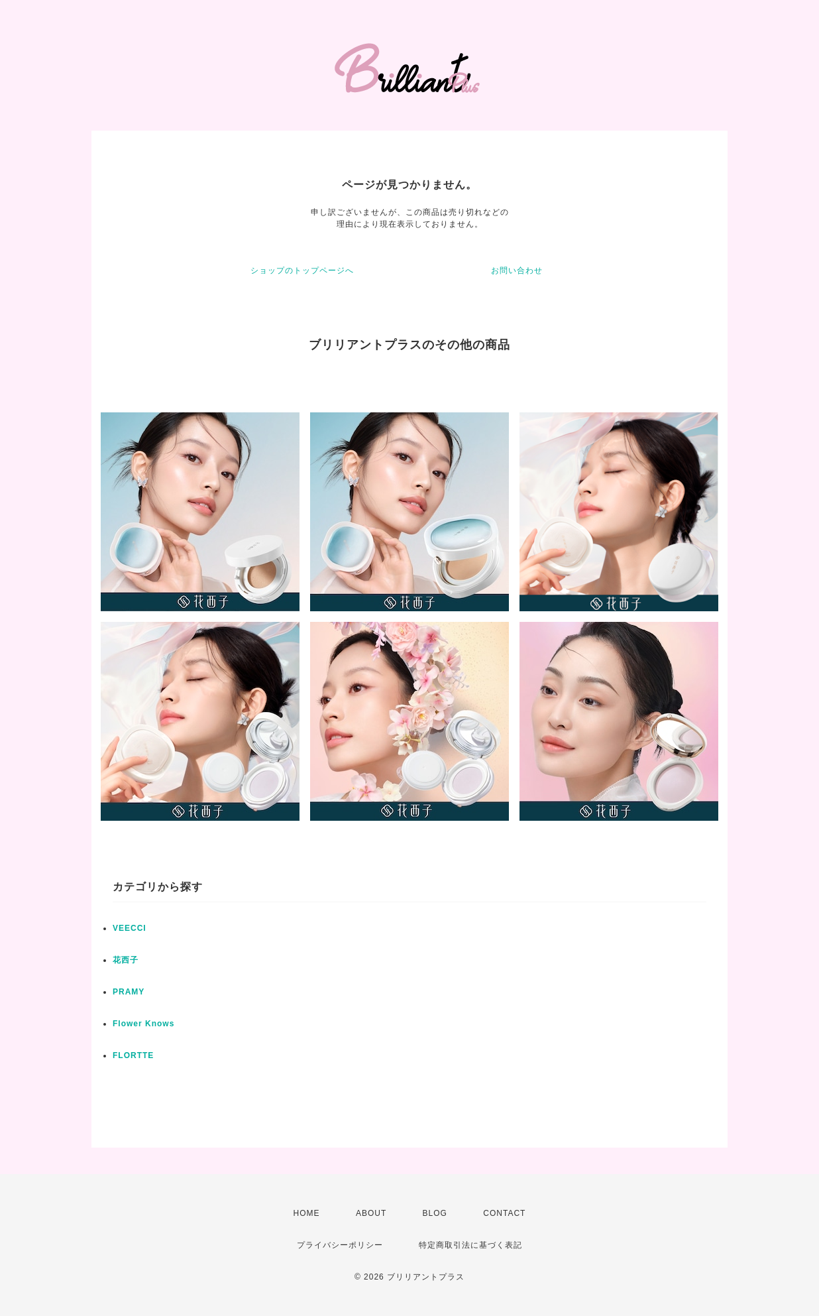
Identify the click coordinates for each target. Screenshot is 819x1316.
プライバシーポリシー (340, 1245)
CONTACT (504, 1213)
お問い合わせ (517, 270)
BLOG (435, 1213)
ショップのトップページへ (302, 270)
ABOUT (371, 1213)
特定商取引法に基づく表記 (470, 1245)
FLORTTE (133, 1055)
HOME (307, 1213)
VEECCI (129, 928)
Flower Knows (143, 1023)
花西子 (125, 960)
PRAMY (128, 991)
